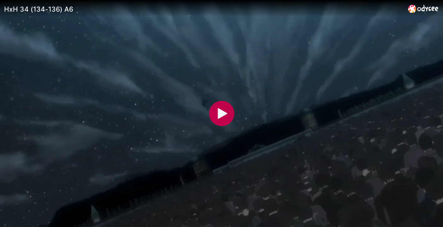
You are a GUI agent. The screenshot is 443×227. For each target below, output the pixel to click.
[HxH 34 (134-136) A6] (203, 9)
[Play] (221, 113)
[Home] (423, 8)
